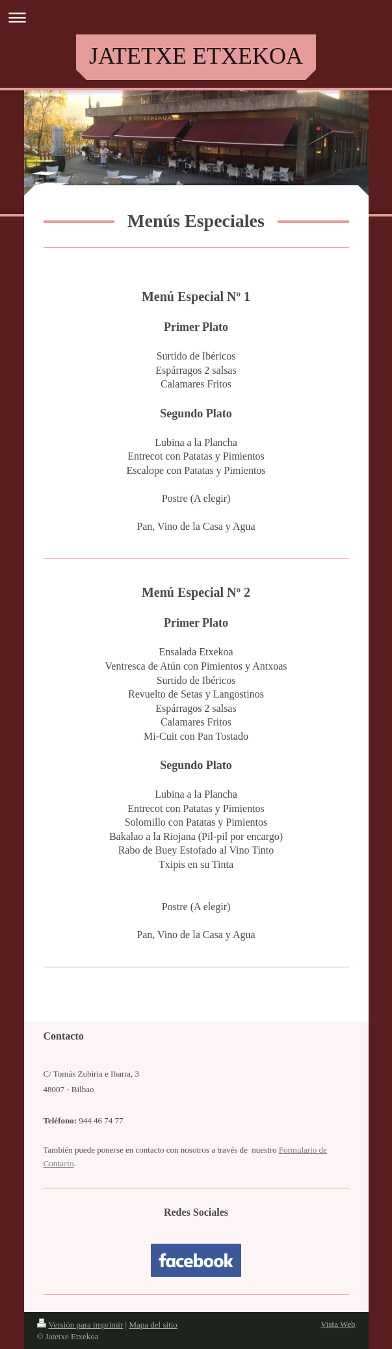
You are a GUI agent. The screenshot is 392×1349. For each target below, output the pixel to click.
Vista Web (337, 1324)
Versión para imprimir (80, 1324)
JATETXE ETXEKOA (196, 56)
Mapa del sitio (153, 1324)
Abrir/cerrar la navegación (196, 17)
